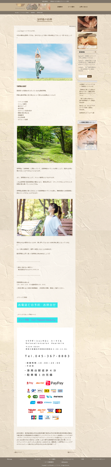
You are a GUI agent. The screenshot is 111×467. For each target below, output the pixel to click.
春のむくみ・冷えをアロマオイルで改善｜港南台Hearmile (87, 107)
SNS (82, 459)
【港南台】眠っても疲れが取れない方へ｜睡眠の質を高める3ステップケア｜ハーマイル (87, 92)
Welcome (9, 459)
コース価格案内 (49, 462)
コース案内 (52, 459)
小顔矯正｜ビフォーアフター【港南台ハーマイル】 (87, 85)
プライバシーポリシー (98, 459)
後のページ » (71, 452)
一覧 (95, 52)
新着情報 (33, 12)
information (64, 462)
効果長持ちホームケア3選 (86, 113)
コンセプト (37, 459)
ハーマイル (23, 459)
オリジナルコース (68, 459)
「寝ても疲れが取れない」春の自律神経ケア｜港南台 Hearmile (87, 100)
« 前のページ (18, 452)
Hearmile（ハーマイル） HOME (22, 12)
